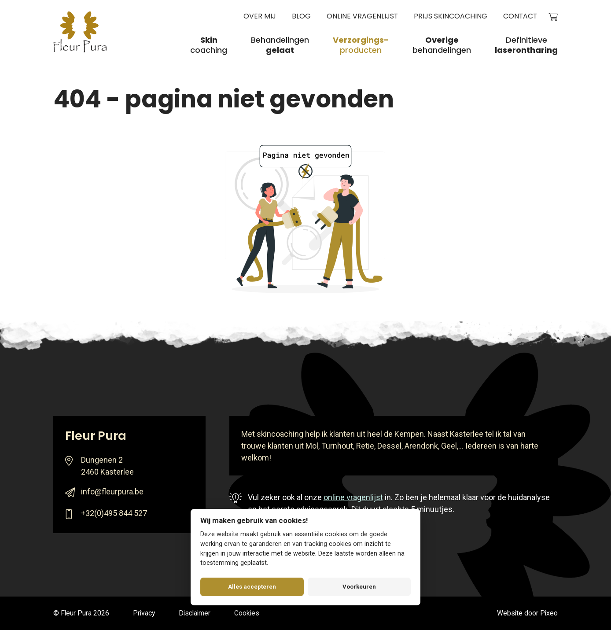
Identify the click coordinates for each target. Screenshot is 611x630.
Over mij (259, 17)
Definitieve (526, 45)
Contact (520, 17)
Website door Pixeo (527, 613)
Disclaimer (194, 613)
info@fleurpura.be (112, 491)
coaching (208, 45)
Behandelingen (280, 45)
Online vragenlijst (362, 17)
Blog (301, 17)
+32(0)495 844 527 (114, 513)
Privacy (144, 613)
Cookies (246, 613)
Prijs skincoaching (450, 17)
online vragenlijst (353, 497)
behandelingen (441, 45)
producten (361, 45)
